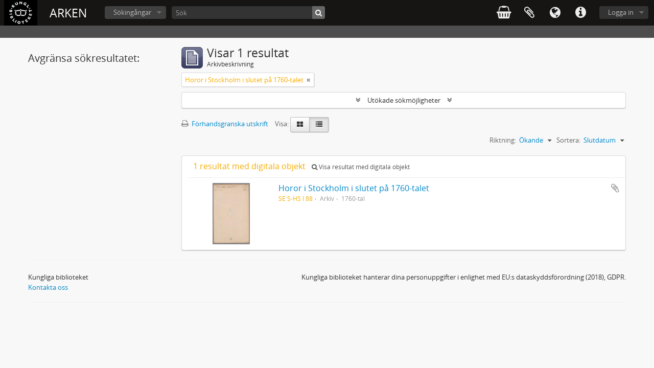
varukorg (504, 13)
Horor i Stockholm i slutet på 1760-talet (353, 188)
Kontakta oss (48, 287)
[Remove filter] (309, 80)
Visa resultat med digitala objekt (361, 167)
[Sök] (248, 12)
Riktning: (502, 140)
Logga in (621, 12)
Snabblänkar (580, 13)
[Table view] (319, 124)
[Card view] (300, 124)
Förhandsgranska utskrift (224, 123)
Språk (555, 13)
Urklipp (529, 13)
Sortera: (568, 140)
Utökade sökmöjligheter (404, 100)
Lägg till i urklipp (615, 188)
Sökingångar (132, 12)
